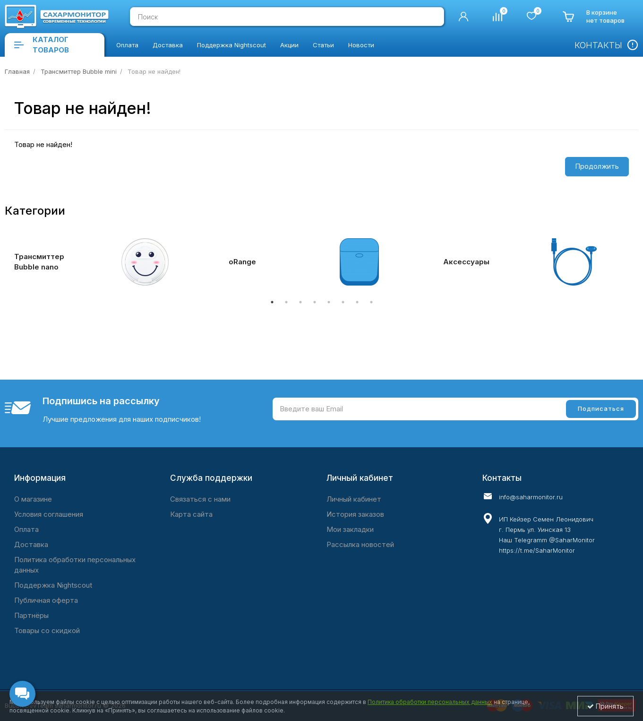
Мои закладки (350, 529)
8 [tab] (371, 302)
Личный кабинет (353, 499)
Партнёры (31, 615)
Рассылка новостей (360, 544)
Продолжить (597, 166)
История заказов (355, 514)
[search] (432, 16)
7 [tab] (357, 302)
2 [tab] (286, 302)
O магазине (33, 499)
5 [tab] (329, 302)
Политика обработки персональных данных (75, 564)
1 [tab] (272, 302)
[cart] (593, 16)
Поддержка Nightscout (53, 585)
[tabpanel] (107, 262)
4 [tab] (314, 302)
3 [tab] (300, 302)
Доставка (31, 544)
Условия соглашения (48, 514)
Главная (17, 71)
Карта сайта (191, 514)
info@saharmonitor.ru (531, 497)
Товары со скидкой (47, 630)
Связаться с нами (200, 499)
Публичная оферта (46, 600)
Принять (605, 706)
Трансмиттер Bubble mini (79, 71)
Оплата (26, 529)
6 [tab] (343, 302)
